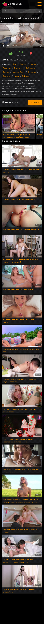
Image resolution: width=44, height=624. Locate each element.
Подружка (7, 68)
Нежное (33, 64)
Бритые (6, 72)
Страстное (32, 72)
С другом (25, 76)
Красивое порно (18, 72)
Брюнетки (6, 76)
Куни (14, 64)
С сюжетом (18, 68)
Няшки (16, 76)
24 (15, 3)
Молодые (23, 64)
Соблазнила (30, 68)
